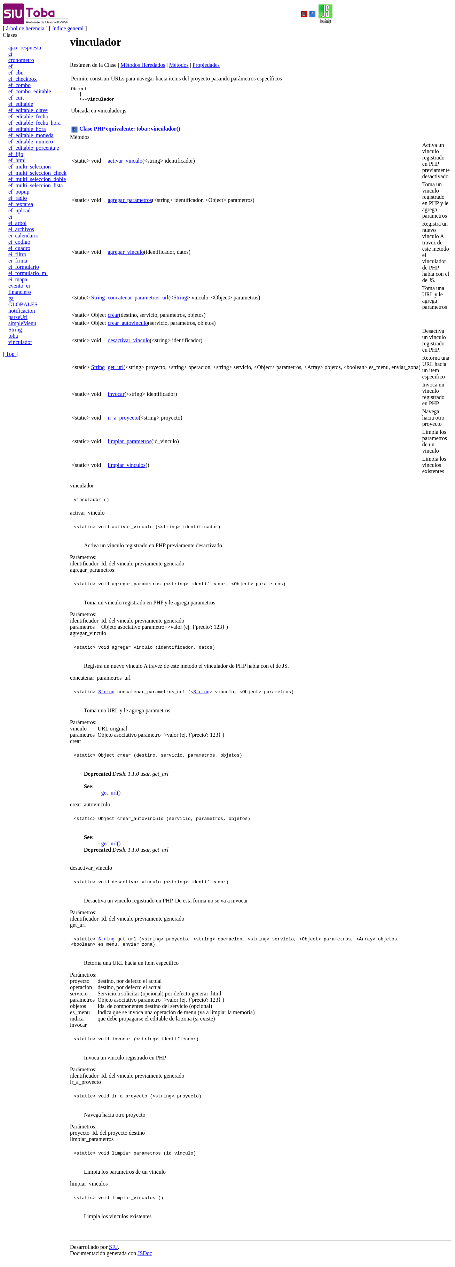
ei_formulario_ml (28, 273)
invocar (116, 397)
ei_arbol (17, 223)
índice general (68, 28)
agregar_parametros (130, 203)
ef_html (17, 160)
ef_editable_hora (27, 129)
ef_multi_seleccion (29, 167)
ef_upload (19, 210)
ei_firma (17, 261)
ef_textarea (20, 204)
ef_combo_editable (29, 91)
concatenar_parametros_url (138, 301)
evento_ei (19, 286)
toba (13, 336)
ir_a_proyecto (123, 421)
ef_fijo (15, 154)
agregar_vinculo (126, 255)
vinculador (20, 342)
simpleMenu (22, 323)
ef (10, 66)
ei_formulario (23, 267)
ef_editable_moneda (31, 135)
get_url (116, 370)
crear (113, 318)
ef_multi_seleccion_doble (37, 179)
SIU (113, 1251)
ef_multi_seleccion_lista (35, 185)
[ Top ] (10, 354)
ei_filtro (17, 254)
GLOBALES (23, 304)
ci (10, 54)
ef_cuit (16, 98)
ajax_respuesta (24, 47)
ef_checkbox (22, 79)
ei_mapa (17, 279)
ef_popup (18, 192)
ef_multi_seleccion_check (37, 173)
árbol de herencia (25, 28)
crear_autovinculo (128, 326)
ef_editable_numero (30, 141)
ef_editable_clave (28, 110)
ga (11, 298)
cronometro (21, 60)
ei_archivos (21, 229)
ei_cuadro (19, 248)
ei (10, 217)
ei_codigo (19, 242)
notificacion (21, 311)
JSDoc (145, 1257)
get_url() (110, 796)
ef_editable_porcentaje (33, 148)
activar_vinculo (125, 164)
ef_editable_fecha (28, 116)
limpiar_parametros (129, 444)
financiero (19, 292)
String (15, 330)
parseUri (18, 317)
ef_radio (17, 198)
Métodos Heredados (142, 65)
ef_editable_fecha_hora (34, 123)
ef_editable (20, 104)
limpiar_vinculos (127, 468)
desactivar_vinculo (129, 343)
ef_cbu (16, 73)
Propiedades (206, 65)
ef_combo (19, 85)
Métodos (179, 65)
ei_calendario (23, 235)
